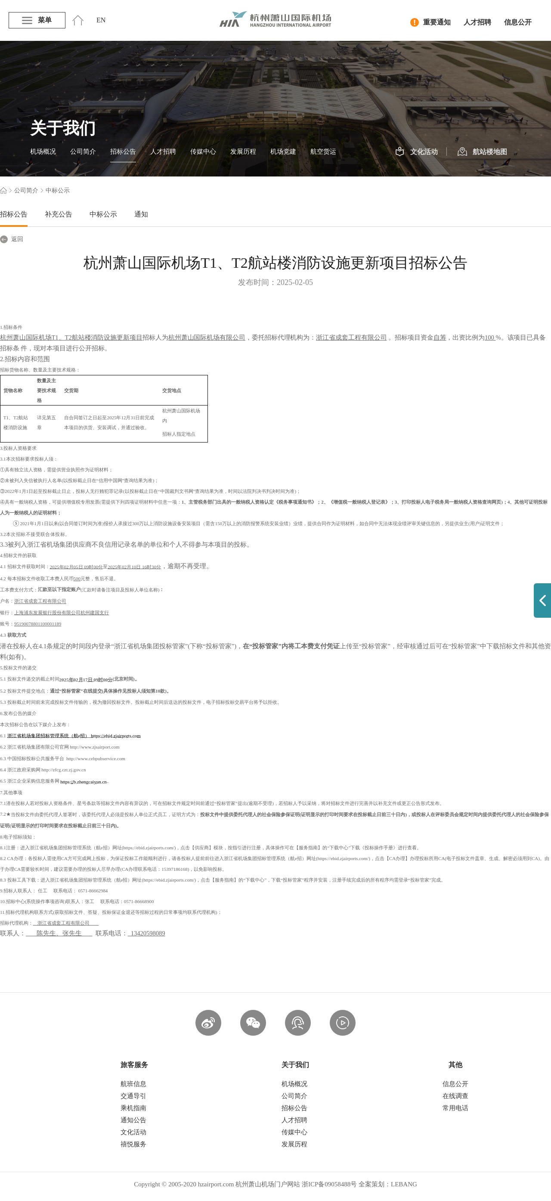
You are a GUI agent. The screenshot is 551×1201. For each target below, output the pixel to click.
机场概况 (43, 151)
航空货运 (323, 151)
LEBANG (404, 1184)
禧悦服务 (133, 1144)
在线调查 (455, 1096)
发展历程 (243, 151)
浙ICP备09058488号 (329, 1184)
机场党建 (283, 151)
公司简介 (83, 151)
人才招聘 (477, 22)
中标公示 (103, 214)
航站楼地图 (482, 152)
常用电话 (455, 1108)
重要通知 (430, 22)
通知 (141, 214)
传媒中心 (203, 151)
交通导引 (133, 1096)
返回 (11, 239)
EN (100, 20)
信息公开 (518, 22)
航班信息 (133, 1083)
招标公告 (123, 151)
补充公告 (58, 214)
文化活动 (416, 152)
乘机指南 (133, 1108)
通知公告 (133, 1120)
